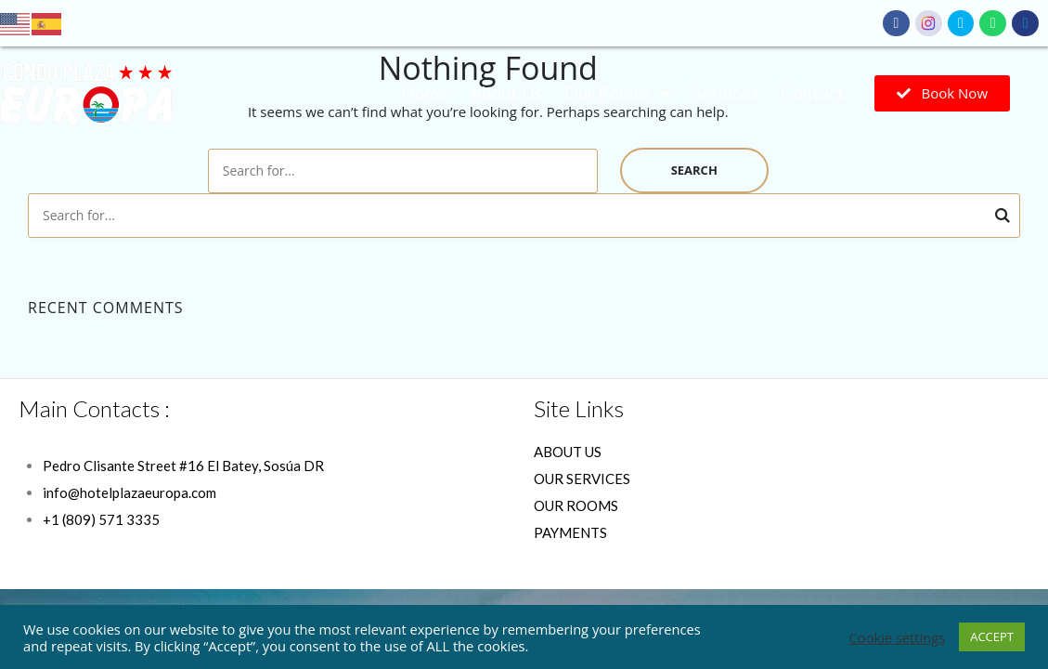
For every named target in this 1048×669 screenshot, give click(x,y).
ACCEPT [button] (992, 636)
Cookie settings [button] (897, 637)
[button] (942, 93)
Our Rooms (617, 93)
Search (694, 170)
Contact (813, 92)
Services (725, 92)
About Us (506, 92)
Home (424, 92)
